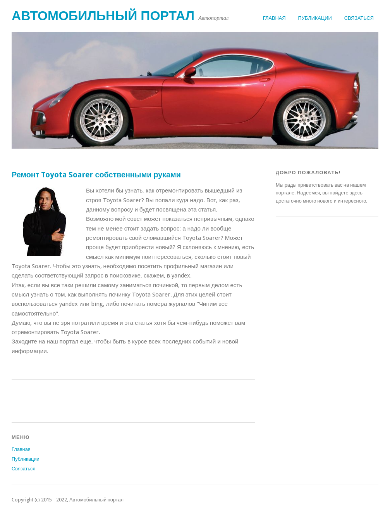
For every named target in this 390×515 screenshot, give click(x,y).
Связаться (359, 18)
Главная (274, 18)
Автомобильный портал (103, 15)
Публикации (315, 18)
